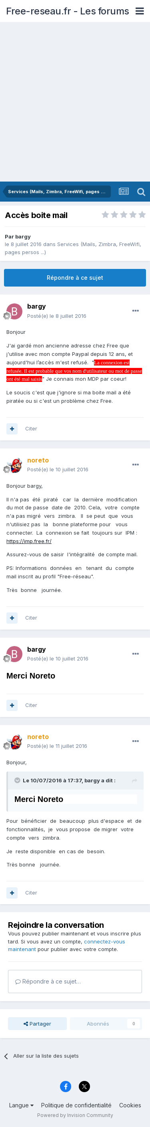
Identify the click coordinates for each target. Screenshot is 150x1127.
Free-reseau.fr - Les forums (67, 11)
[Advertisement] (75, 102)
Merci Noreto (30, 675)
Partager (37, 1024)
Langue (21, 1105)
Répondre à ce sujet (75, 277)
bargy (23, 236)
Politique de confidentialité (76, 1105)
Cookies (130, 1105)
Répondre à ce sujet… (48, 981)
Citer (31, 428)
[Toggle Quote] (18, 780)
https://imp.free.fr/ (29, 541)
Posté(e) (56, 316)
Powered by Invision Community (75, 1115)
